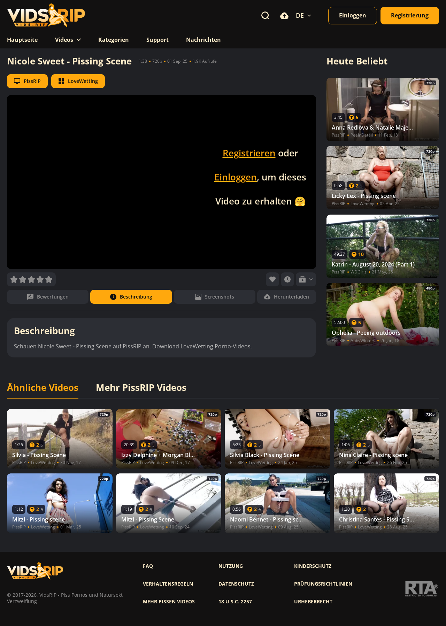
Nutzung (230, 566)
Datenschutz (236, 584)
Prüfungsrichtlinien (323, 584)
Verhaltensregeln (168, 584)
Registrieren (249, 153)
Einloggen (235, 177)
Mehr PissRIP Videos (141, 388)
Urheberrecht (313, 601)
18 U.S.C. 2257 (235, 601)
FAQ (148, 566)
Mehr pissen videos (169, 601)
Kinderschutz (312, 566)
